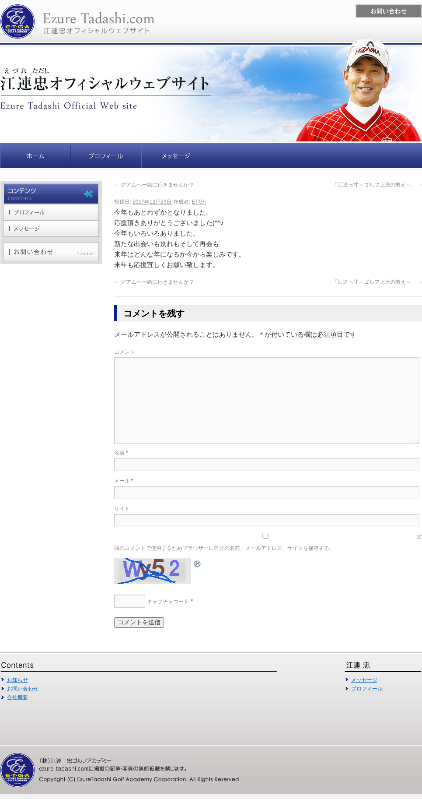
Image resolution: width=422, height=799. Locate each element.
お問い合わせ (22, 689)
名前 (121, 453)
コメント (124, 352)
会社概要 (17, 697)
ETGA (199, 202)
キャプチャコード (168, 601)
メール (123, 481)
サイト (122, 509)
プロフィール (367, 689)
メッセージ (364, 680)
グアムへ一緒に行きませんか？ (154, 185)
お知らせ (17, 680)
